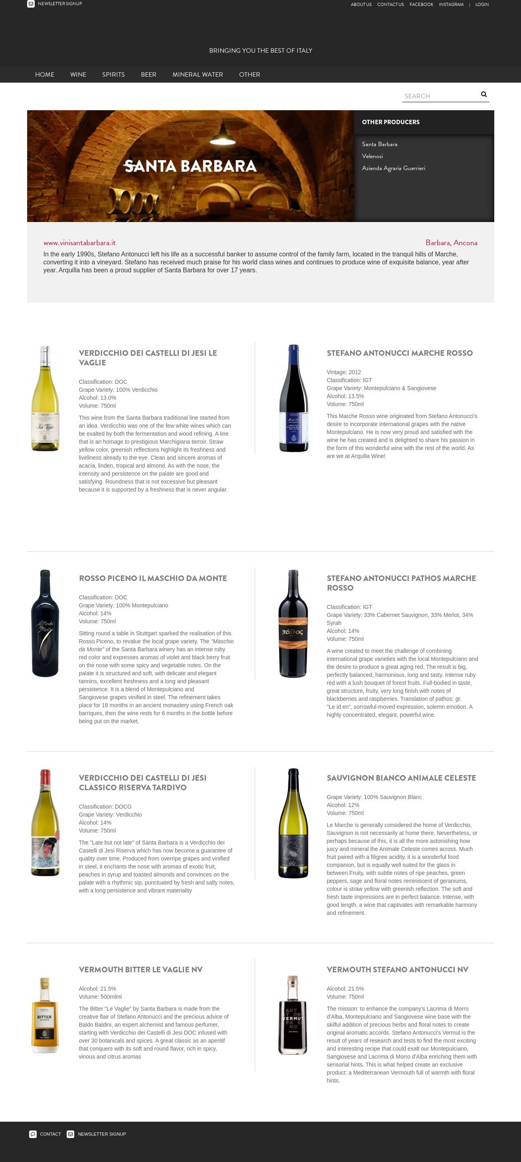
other (249, 74)
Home (44, 74)
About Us (361, 4)
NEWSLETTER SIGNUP (54, 4)
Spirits (113, 74)
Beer (148, 74)
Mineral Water (197, 74)
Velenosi (372, 156)
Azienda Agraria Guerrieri (393, 168)
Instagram (451, 4)
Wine (78, 74)
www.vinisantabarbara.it (80, 242)
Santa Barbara (380, 144)
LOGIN (482, 4)
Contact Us (390, 4)
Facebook (422, 4)
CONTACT (45, 1134)
